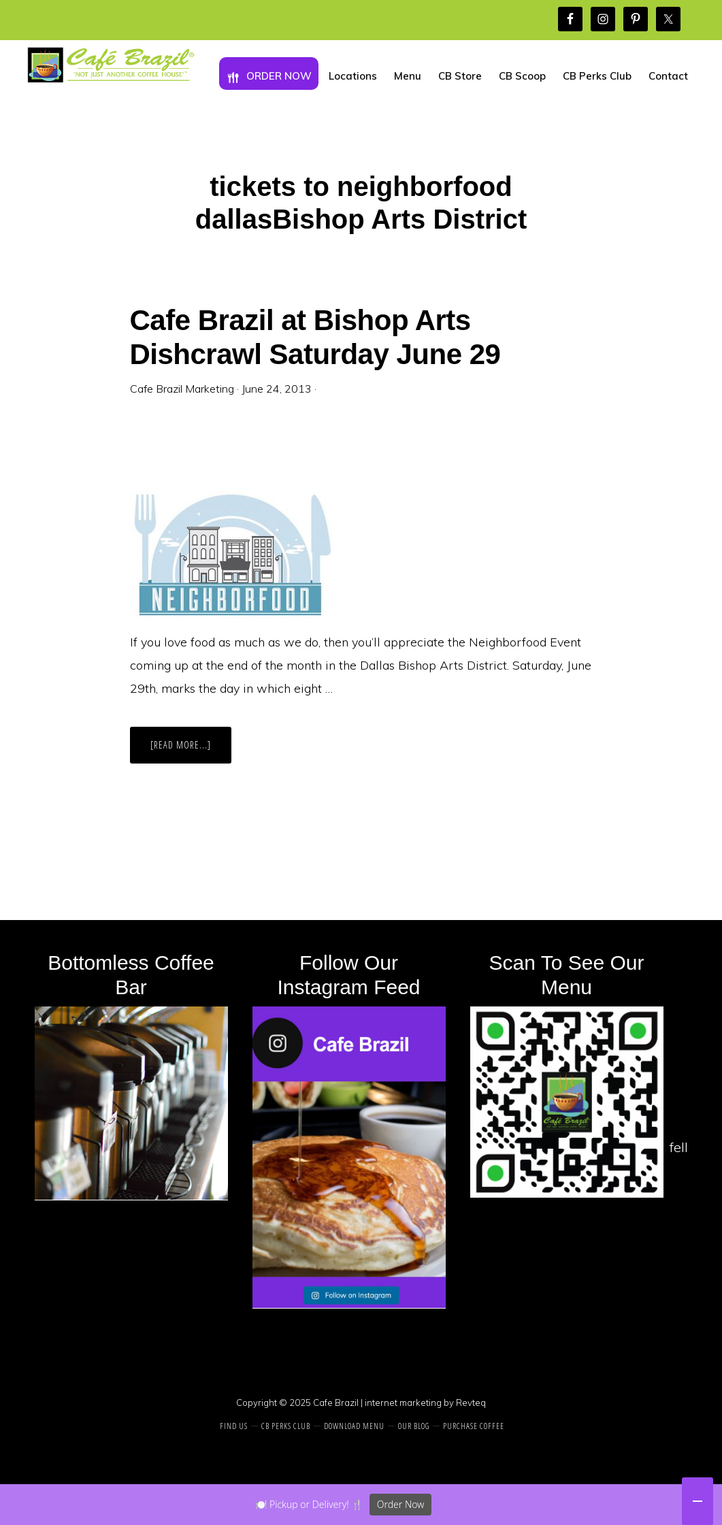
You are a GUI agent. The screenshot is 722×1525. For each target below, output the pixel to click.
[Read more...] (190, 751)
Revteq (471, 1402)
